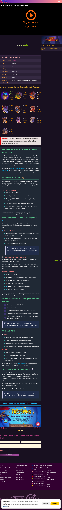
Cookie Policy (3, 472)
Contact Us (3, 481)
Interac (48, 484)
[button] (18, 430)
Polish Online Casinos (39, 483)
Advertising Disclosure (5, 477)
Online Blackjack (20, 472)
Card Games (19, 477)
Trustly (48, 477)
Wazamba (4, 170)
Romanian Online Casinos (40, 485)
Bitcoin (48, 486)
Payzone (49, 474)
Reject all (45, 503)
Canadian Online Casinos (40, 471)
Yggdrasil (14, 60)
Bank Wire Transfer (51, 472)
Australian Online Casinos (40, 465)
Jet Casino (21, 168)
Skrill (48, 467)
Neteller (49, 470)
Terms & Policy (3, 470)
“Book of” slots (21, 363)
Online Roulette (19, 470)
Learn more (5, 506)
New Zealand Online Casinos (38, 468)
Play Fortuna (13, 168)
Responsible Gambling (5, 467)
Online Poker (19, 474)
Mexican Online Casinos (39, 481)
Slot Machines (19, 467)
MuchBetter (49, 481)
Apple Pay (49, 465)
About (1, 465)
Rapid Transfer (50, 479)
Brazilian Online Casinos (39, 478)
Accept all (54, 503)
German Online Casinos (39, 476)
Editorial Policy (3, 474)
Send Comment (9, 454)
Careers (2, 479)
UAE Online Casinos (38, 474)
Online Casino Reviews (21, 465)
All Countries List (20, 479)
